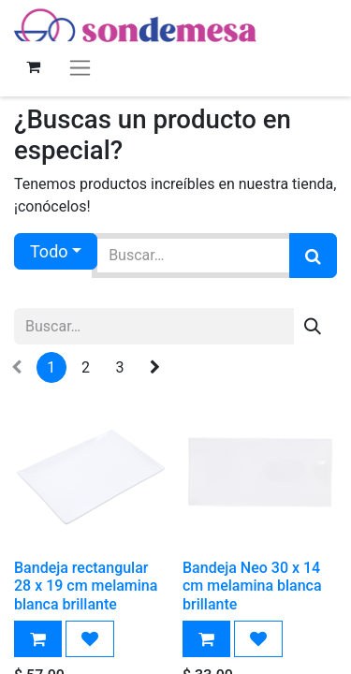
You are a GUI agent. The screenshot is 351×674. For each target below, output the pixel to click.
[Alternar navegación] (80, 67)
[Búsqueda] (313, 255)
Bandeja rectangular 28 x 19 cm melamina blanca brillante (85, 585)
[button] (38, 639)
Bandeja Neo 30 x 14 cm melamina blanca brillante (252, 585)
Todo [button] (49, 251)
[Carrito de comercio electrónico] (32, 66)
